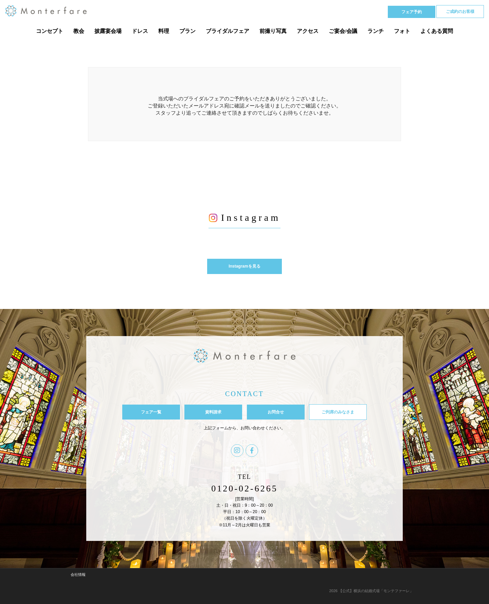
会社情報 (78, 574)
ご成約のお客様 (460, 11)
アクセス (308, 31)
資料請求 (213, 412)
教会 (78, 31)
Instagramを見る (244, 266)
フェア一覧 (151, 412)
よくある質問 (436, 31)
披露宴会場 (108, 31)
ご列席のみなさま (338, 412)
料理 (163, 31)
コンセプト (49, 31)
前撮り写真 (273, 31)
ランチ (375, 31)
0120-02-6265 (244, 488)
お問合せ (276, 412)
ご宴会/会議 (343, 31)
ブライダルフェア (227, 31)
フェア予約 (411, 11)
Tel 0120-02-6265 (352, 11)
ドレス (140, 31)
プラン (187, 31)
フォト (402, 31)
